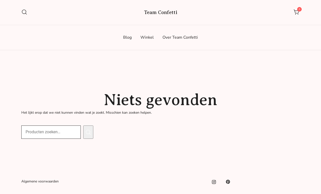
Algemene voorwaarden (40, 181)
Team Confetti (160, 12)
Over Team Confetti (180, 37)
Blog (127, 37)
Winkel (147, 37)
